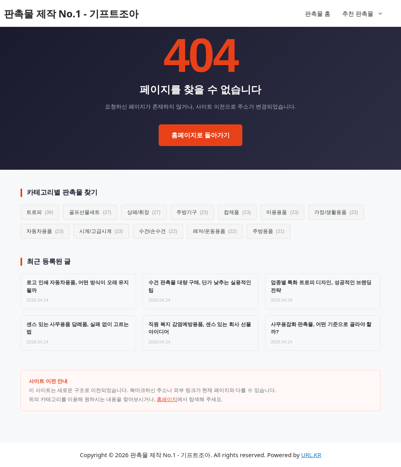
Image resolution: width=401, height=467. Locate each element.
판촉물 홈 (317, 13)
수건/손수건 (158, 231)
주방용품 (269, 231)
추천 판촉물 (366, 13)
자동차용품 (45, 231)
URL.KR (311, 455)
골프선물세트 (90, 212)
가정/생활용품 (336, 212)
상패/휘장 (144, 212)
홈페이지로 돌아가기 (200, 135)
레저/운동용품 (215, 231)
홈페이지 (167, 399)
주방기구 (192, 212)
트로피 (39, 212)
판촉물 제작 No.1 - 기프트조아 (71, 13)
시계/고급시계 (101, 231)
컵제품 (237, 212)
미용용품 (282, 212)
